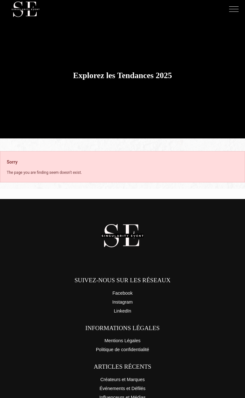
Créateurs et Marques (122, 379)
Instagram (122, 302)
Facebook (122, 293)
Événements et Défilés (122, 388)
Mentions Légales (123, 340)
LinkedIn (122, 310)
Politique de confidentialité (122, 349)
